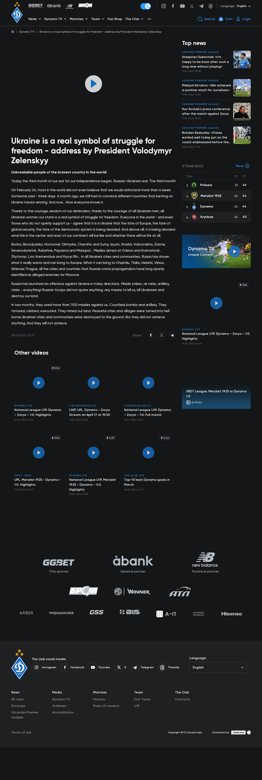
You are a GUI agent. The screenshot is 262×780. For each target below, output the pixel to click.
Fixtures (99, 732)
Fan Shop (115, 19)
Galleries (59, 739)
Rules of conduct (106, 739)
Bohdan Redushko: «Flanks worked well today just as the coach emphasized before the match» (205, 144)
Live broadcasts (82, 434)
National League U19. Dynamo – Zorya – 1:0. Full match (147, 441)
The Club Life (134, 504)
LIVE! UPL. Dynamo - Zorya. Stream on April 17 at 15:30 (90, 441)
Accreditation (63, 745)
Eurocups (18, 739)
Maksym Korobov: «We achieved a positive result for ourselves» (205, 91)
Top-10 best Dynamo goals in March (147, 511)
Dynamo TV (26, 31)
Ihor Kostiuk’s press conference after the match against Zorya (206, 117)
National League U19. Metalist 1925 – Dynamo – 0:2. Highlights (92, 513)
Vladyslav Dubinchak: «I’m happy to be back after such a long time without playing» (206, 62)
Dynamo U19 (23, 434)
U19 (137, 739)
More (243, 173)
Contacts (182, 732)
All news (17, 732)
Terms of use (21, 765)
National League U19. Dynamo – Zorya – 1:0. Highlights (37, 441)
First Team (22, 504)
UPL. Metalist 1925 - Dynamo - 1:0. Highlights (37, 511)
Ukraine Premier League (200, 52)
